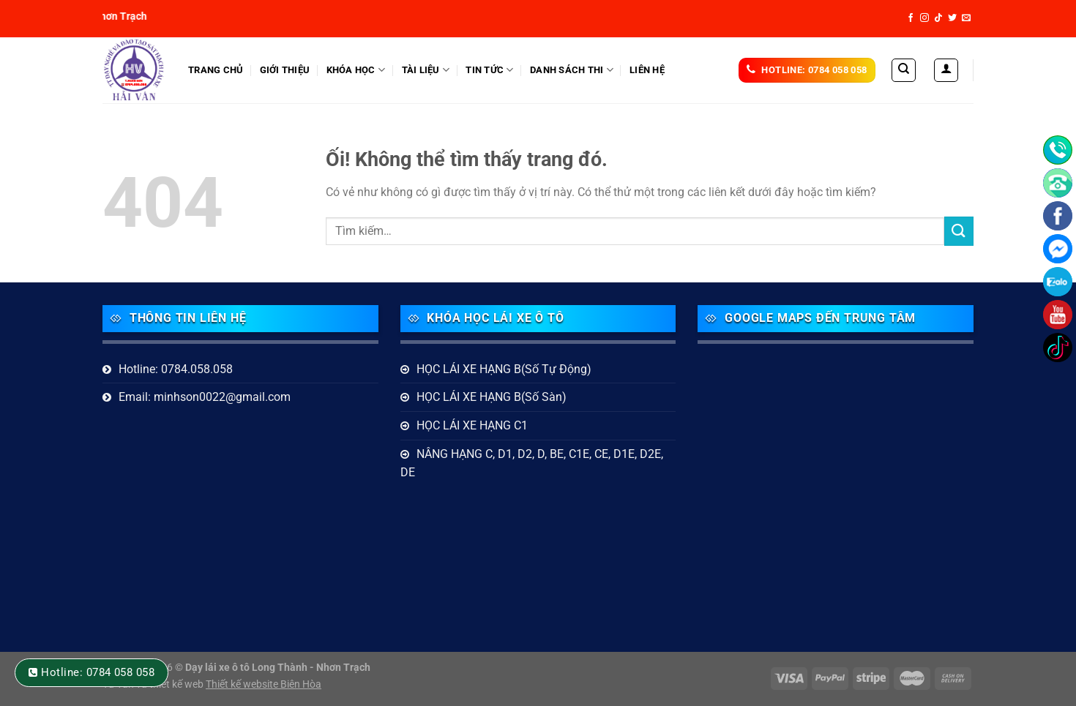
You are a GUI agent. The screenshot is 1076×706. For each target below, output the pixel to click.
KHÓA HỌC (356, 70)
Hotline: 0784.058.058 (176, 369)
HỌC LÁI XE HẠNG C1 (472, 425)
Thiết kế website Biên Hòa (263, 684)
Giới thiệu (285, 69)
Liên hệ (647, 69)
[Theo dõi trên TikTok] (938, 18)
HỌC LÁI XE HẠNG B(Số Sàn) (491, 397)
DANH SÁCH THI (571, 70)
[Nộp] (959, 231)
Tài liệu (426, 70)
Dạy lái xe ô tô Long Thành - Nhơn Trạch (277, 667)
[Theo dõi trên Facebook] (910, 18)
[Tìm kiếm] (904, 70)
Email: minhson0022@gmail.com (205, 397)
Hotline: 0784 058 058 (97, 672)
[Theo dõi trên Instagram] (924, 18)
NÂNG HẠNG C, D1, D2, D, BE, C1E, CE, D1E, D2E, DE (531, 463)
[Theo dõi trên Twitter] (952, 18)
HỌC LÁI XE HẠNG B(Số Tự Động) (503, 369)
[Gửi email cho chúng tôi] (966, 18)
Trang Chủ (215, 69)
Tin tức (489, 70)
